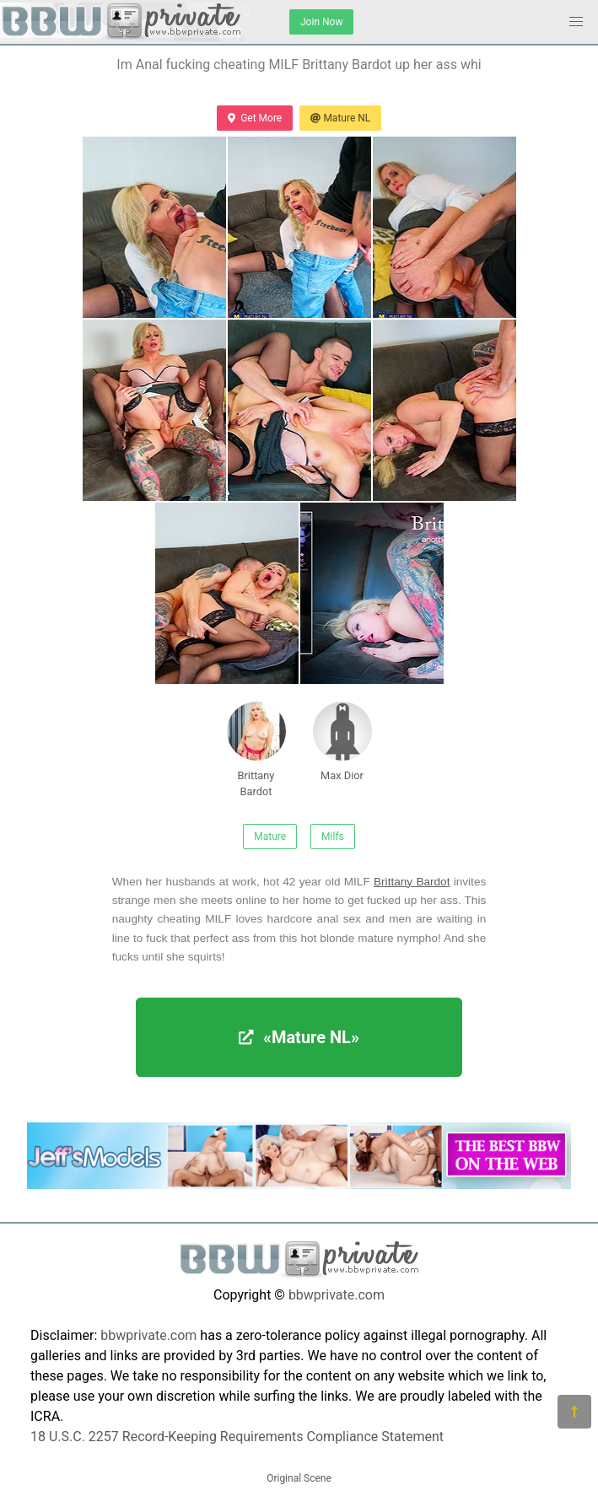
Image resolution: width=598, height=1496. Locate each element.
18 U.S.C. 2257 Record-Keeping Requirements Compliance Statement (237, 1437)
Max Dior (342, 742)
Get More (255, 118)
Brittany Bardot (256, 750)
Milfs (332, 836)
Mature (270, 836)
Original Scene (299, 1478)
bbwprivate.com (336, 1295)
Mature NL (340, 118)
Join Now (321, 22)
